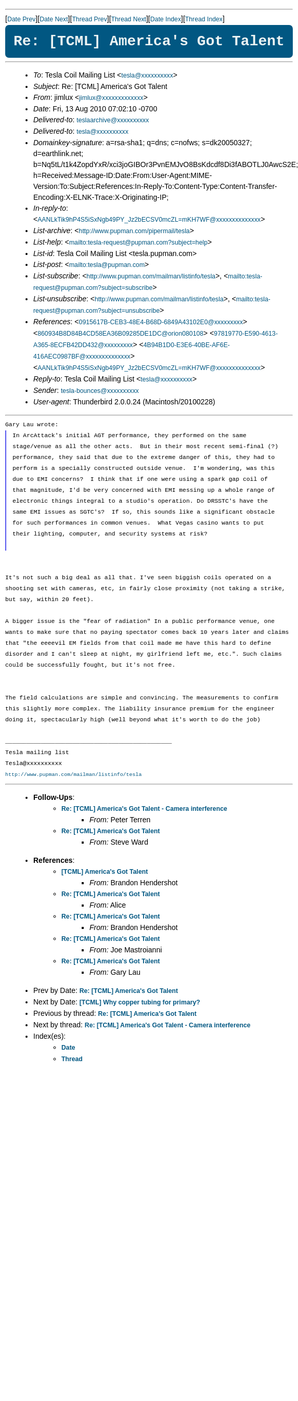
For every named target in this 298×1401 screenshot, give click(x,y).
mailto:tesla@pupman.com (107, 265)
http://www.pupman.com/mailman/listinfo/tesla (150, 276)
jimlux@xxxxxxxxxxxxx (111, 97)
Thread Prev (89, 19)
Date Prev (21, 19)
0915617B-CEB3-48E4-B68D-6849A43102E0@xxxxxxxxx (161, 322)
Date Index (165, 19)
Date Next (54, 19)
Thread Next (128, 19)
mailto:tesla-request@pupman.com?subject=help (138, 242)
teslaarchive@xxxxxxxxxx (112, 120)
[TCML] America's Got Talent (104, 871)
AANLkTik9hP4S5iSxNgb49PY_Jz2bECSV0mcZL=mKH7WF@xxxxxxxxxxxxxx (149, 219)
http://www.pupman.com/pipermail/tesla (134, 231)
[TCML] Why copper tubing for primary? (140, 1002)
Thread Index (204, 19)
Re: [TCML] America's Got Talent (110, 831)
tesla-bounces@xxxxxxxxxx (100, 390)
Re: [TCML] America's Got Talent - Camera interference (144, 808)
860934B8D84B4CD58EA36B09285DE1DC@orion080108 (120, 333)
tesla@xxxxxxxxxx (147, 75)
